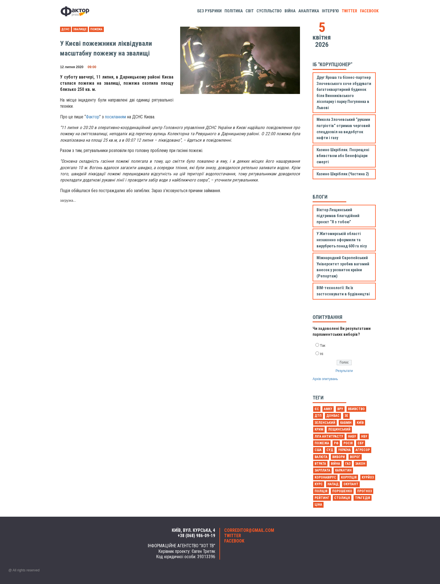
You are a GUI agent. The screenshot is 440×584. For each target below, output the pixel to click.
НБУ (364, 436)
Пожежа (96, 29)
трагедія (362, 498)
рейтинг (322, 498)
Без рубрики (209, 11)
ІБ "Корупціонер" (332, 64)
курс (319, 484)
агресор (363, 450)
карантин (343, 470)
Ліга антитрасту (329, 436)
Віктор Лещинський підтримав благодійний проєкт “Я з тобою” (338, 216)
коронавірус (325, 477)
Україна (344, 450)
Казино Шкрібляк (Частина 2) (343, 174)
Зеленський (325, 423)
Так (322, 346)
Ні (321, 354)
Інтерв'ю (330, 11)
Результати (344, 371)
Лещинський (339, 429)
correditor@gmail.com (249, 530)
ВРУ (340, 409)
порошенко (342, 491)
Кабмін (346, 423)
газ (347, 464)
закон (360, 464)
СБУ (361, 443)
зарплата (322, 470)
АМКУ (328, 409)
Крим (319, 429)
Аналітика (308, 11)
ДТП (318, 416)
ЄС (317, 409)
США (318, 450)
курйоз (368, 477)
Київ (360, 423)
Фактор (92, 116)
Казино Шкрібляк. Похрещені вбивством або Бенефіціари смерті (343, 156)
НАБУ (352, 436)
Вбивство (356, 409)
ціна (318, 505)
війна (335, 464)
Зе (346, 416)
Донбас (333, 416)
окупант (350, 484)
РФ (336, 443)
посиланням (115, 116)
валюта (321, 457)
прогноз (364, 491)
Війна (290, 11)
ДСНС (65, 29)
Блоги (320, 197)
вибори (338, 457)
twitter (349, 11)
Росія (348, 443)
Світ (250, 11)
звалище (79, 29)
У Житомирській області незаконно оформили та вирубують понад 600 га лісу (342, 239)
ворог (355, 457)
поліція (321, 491)
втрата (320, 464)
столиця (342, 498)
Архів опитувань (325, 379)
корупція (349, 477)
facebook (369, 11)
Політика (233, 11)
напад (332, 484)
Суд (329, 450)
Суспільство (269, 11)
